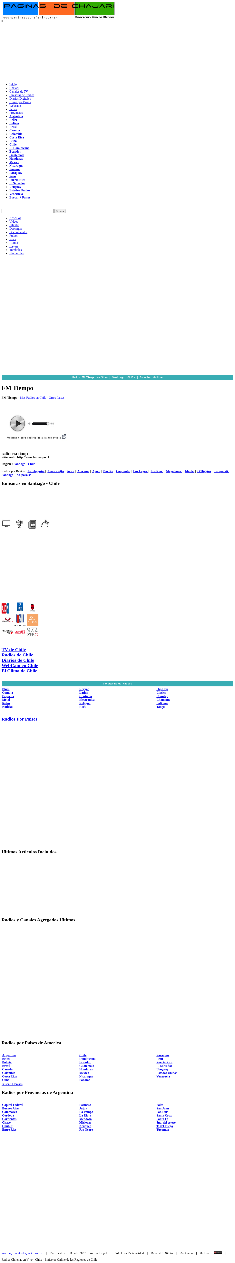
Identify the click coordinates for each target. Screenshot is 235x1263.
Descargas (15, 228)
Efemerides (16, 253)
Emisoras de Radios (21, 95)
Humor (13, 242)
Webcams (15, 105)
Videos (13, 221)
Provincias (16, 112)
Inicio (13, 84)
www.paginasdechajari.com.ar (22, 1253)
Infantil (14, 225)
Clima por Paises (20, 102)
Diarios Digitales (20, 98)
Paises (13, 109)
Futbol (13, 235)
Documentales (18, 232)
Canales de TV (18, 91)
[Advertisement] (117, 52)
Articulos (15, 218)
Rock (12, 239)
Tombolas (15, 249)
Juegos (13, 246)
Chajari (14, 88)
